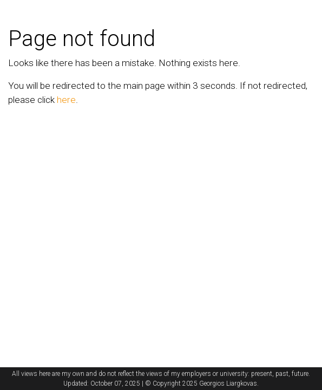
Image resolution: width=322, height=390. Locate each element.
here (66, 99)
